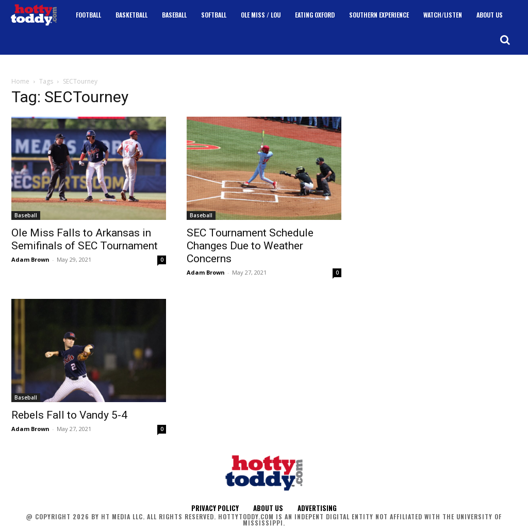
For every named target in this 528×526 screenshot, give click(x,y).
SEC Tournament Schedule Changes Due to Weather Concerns (250, 246)
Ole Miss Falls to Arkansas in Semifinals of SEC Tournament (84, 239)
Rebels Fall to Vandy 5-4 (69, 415)
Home (20, 81)
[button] (504, 39)
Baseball (25, 215)
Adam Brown (30, 259)
